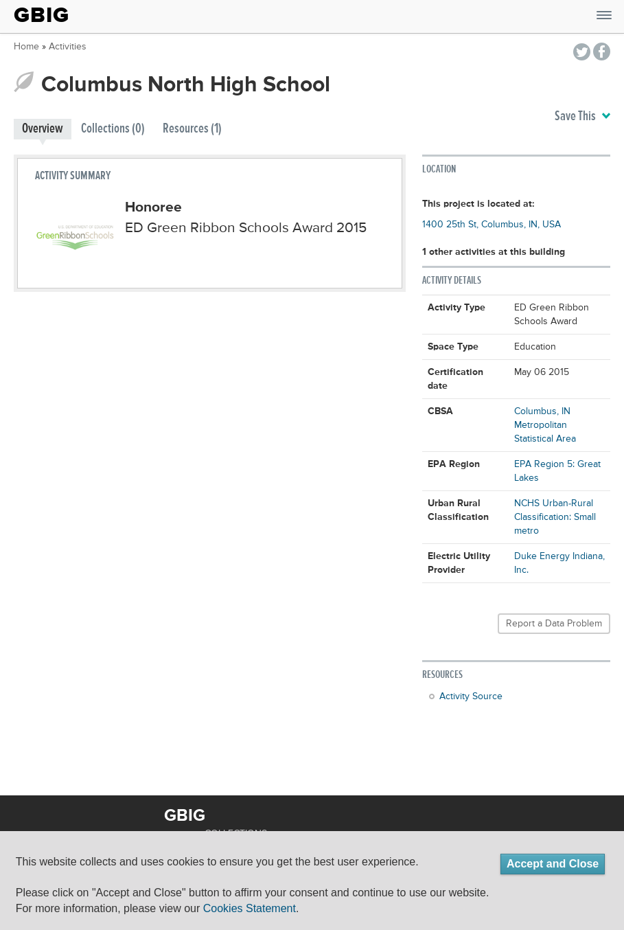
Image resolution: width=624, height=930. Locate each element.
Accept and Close (553, 864)
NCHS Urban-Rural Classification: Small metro (555, 517)
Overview (42, 129)
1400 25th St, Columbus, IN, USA (491, 224)
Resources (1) (192, 129)
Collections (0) (113, 129)
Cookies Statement (249, 908)
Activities (67, 47)
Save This (582, 117)
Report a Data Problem (554, 623)
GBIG (41, 15)
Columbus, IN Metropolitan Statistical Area (545, 425)
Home (26, 47)
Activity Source (470, 696)
